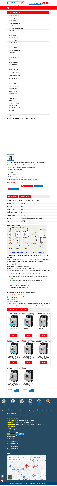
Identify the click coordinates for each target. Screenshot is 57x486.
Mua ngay (38, 185)
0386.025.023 (41, 409)
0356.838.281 (50, 409)
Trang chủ (9, 118)
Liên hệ (13, 335)
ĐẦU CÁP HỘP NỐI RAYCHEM (12, 446)
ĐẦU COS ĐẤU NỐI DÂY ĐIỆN (12, 441)
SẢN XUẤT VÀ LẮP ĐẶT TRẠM (13, 443)
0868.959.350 (32, 409)
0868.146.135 (5, 409)
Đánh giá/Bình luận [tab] (25, 196)
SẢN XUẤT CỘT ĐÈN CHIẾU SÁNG (13, 448)
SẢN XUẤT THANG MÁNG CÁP (13, 451)
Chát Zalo (5, 410)
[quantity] (16, 186)
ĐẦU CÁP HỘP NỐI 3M (11, 438)
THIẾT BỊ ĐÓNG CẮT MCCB (18, 118)
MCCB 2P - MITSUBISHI (31, 118)
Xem (17, 391)
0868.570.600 (23, 409)
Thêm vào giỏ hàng (27, 186)
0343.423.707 (14, 409)
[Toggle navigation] (8, 8)
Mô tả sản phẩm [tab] (12, 196)
